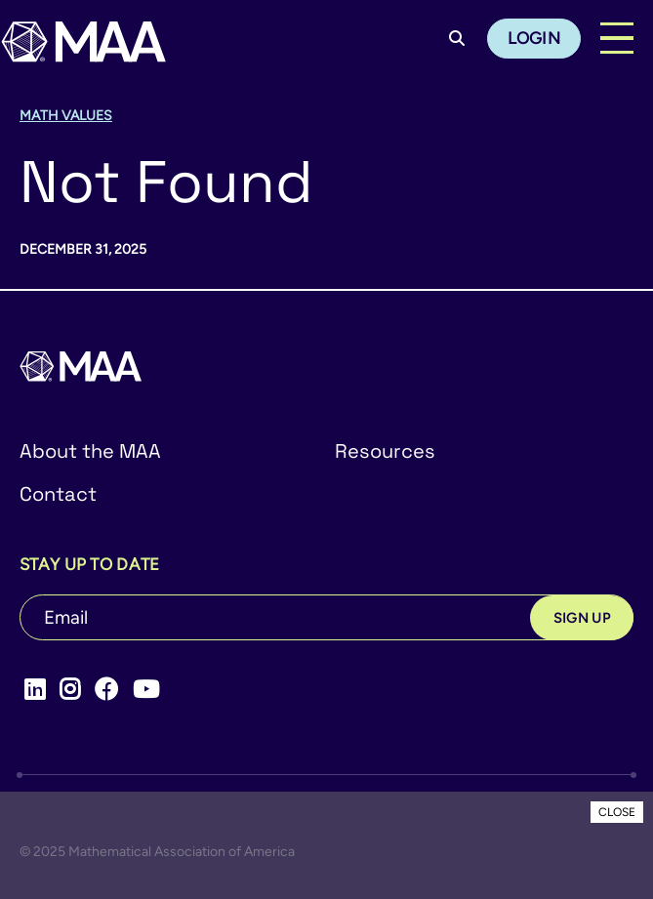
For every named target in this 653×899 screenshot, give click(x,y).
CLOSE (616, 812)
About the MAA (90, 451)
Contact (58, 494)
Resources (385, 451)
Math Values (66, 115)
